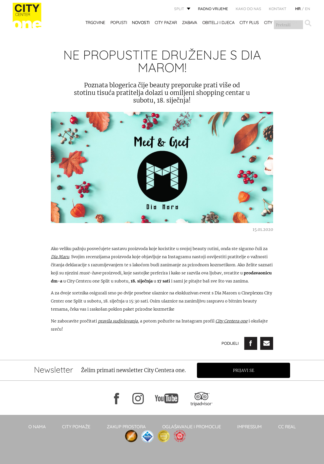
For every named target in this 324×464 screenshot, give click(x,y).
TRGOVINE (95, 23)
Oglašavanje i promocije (191, 427)
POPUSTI (118, 23)
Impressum (249, 427)
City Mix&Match (280, 23)
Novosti (141, 23)
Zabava (189, 23)
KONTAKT (277, 9)
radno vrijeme (213, 9)
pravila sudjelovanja (118, 321)
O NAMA (37, 427)
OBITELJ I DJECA (218, 23)
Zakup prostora (126, 427)
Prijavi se (244, 370)
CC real (287, 427)
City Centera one (231, 321)
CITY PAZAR (166, 23)
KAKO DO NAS (248, 9)
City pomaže (76, 427)
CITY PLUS (249, 23)
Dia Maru (60, 256)
